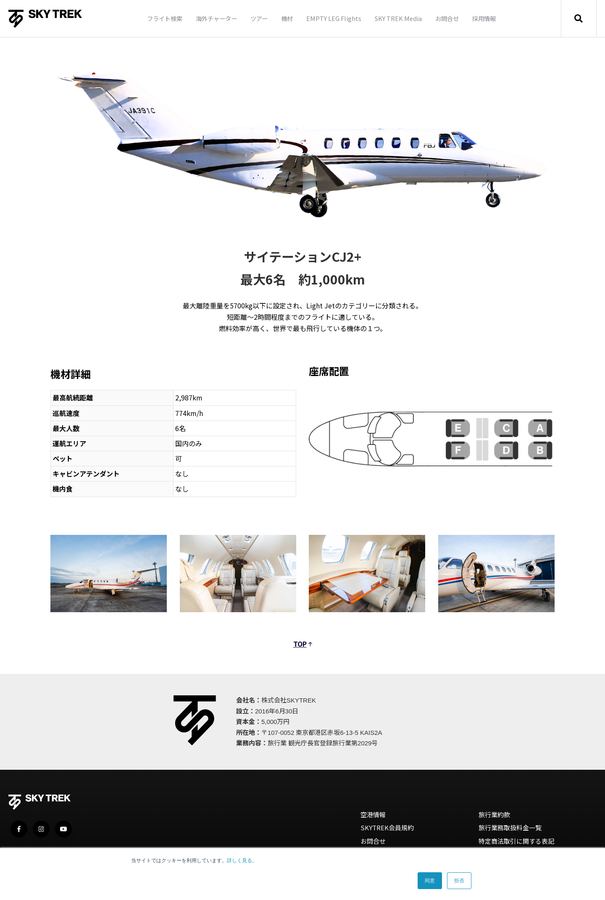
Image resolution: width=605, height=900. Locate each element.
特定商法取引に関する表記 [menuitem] (516, 841)
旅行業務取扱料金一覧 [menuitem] (510, 827)
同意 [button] (430, 881)
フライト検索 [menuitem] (164, 18)
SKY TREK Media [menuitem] (398, 18)
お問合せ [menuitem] (447, 18)
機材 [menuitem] (287, 18)
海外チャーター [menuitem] (216, 18)
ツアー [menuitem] (259, 18)
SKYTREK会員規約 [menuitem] (387, 827)
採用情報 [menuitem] (484, 18)
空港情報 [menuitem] (373, 814)
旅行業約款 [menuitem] (494, 814)
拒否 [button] (459, 881)
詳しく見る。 (242, 861)
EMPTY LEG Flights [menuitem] (333, 18)
